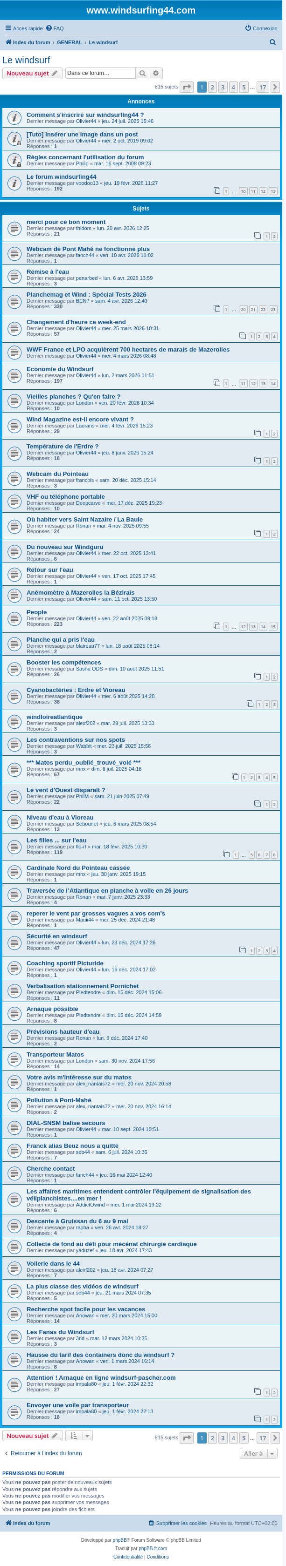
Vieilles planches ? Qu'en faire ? (74, 396)
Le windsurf (26, 60)
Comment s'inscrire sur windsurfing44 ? (85, 114)
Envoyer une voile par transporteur (78, 1405)
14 (273, 383)
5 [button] (243, 87)
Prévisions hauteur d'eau (63, 1031)
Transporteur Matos (55, 1054)
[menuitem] (54, 28)
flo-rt (81, 846)
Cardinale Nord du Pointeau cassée (78, 867)
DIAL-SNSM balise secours (66, 1122)
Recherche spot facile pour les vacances (86, 1309)
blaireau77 (88, 646)
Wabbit (84, 746)
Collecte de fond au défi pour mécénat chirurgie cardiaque (112, 1244)
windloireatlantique (55, 716)
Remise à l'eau (48, 271)
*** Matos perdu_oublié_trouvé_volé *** (83, 762)
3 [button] (222, 87)
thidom (83, 228)
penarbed (87, 278)
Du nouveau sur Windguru (65, 546)
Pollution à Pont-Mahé (59, 1100)
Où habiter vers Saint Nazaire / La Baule (85, 519)
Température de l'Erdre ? (63, 446)
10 (243, 191)
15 (273, 627)
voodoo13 (87, 183)
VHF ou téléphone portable (66, 496)
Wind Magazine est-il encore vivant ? (80, 419)
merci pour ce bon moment (66, 221)
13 (273, 191)
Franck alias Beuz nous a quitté (73, 1145)
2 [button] (212, 87)
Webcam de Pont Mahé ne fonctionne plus (88, 248)
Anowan (85, 1315)
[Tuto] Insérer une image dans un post (82, 134)
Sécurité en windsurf (57, 936)
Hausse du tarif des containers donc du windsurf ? (100, 1354)
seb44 (83, 1152)
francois (85, 480)
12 (263, 191)
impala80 (86, 1384)
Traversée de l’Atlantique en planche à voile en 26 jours (107, 890)
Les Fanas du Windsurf (60, 1332)
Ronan (83, 526)
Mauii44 (85, 919)
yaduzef (85, 1250)
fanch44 (85, 255)
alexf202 (86, 723)
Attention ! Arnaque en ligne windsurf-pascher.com (101, 1377)
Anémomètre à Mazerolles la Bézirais (81, 592)
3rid (80, 1338)
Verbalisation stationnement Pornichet (83, 986)
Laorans (85, 425)
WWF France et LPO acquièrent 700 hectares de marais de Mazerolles (128, 349)
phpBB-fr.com (153, 1548)
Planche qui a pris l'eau (61, 639)
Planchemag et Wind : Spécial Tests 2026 (86, 294)
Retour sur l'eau (50, 569)
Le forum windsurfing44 (61, 176)
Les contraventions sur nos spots (76, 739)
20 (243, 309)
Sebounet (87, 824)
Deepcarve (88, 503)
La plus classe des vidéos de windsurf (83, 1286)
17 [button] (262, 87)
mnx (81, 769)
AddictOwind (90, 1204)
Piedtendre (88, 992)
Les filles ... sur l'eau (56, 840)
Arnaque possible (52, 1008)
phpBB (120, 1540)
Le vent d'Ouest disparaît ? (66, 789)
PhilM (82, 796)
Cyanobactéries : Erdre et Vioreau (76, 689)
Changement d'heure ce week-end (76, 322)
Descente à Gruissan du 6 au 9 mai (77, 1221)
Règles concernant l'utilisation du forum (85, 157)
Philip (82, 163)
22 (263, 309)
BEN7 (83, 301)
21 (253, 309)
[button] (187, 87)
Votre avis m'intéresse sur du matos (79, 1077)
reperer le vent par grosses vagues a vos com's (96, 913)
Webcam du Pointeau (58, 473)
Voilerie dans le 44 (53, 1263)
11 (253, 191)
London (84, 403)
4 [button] (233, 87)
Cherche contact (51, 1168)
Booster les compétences (64, 662)
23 (273, 309)
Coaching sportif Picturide (65, 963)
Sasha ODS (89, 668)
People (37, 612)
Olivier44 (86, 121)
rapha (82, 1227)
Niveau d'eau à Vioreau (60, 817)
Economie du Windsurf (60, 369)
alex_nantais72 (93, 1083)
